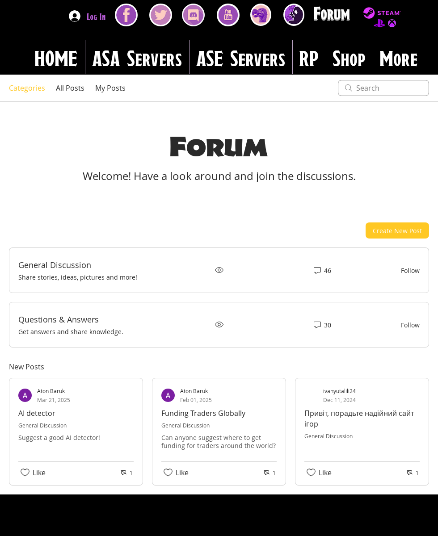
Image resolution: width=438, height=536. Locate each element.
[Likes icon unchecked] (25, 472)
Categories (27, 88)
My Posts (110, 88)
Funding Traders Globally (203, 413)
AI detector (36, 413)
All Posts (70, 88)
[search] (383, 88)
